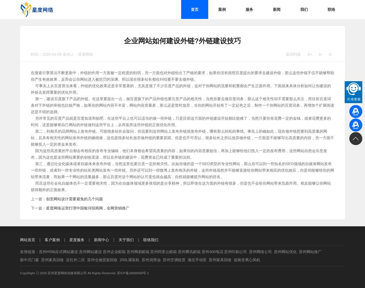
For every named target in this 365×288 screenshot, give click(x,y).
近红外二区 (75, 260)
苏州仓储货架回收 (102, 260)
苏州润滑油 (151, 260)
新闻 (277, 9)
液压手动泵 (197, 260)
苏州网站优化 (285, 252)
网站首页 (27, 240)
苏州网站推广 (310, 252)
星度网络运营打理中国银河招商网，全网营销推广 (87, 208)
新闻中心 (101, 240)
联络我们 (150, 240)
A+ (309, 54)
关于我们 (126, 240)
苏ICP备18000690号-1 (133, 273)
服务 (249, 9)
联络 (331, 9)
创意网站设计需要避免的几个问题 (74, 199)
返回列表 (293, 54)
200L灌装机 (129, 260)
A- (320, 54)
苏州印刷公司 (235, 252)
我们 (304, 9)
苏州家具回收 (52, 260)
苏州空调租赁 (174, 260)
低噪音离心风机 (247, 260)
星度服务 (76, 240)
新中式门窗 (29, 260)
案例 (222, 9)
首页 (194, 9)
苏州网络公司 (260, 252)
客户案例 (52, 240)
